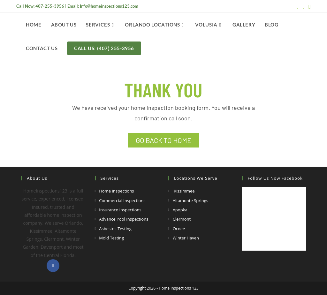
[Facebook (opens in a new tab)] (298, 6)
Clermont (182, 219)
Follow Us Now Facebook (274, 178)
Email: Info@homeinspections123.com (102, 6)
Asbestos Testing (115, 228)
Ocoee (179, 228)
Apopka (180, 210)
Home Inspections (116, 191)
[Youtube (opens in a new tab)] (304, 6)
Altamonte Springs (190, 200)
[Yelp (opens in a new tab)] (309, 6)
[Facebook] (53, 265)
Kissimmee (184, 191)
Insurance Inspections (120, 210)
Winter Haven (186, 238)
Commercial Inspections (122, 200)
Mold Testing (111, 238)
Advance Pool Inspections (123, 219)
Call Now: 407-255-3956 (40, 6)
